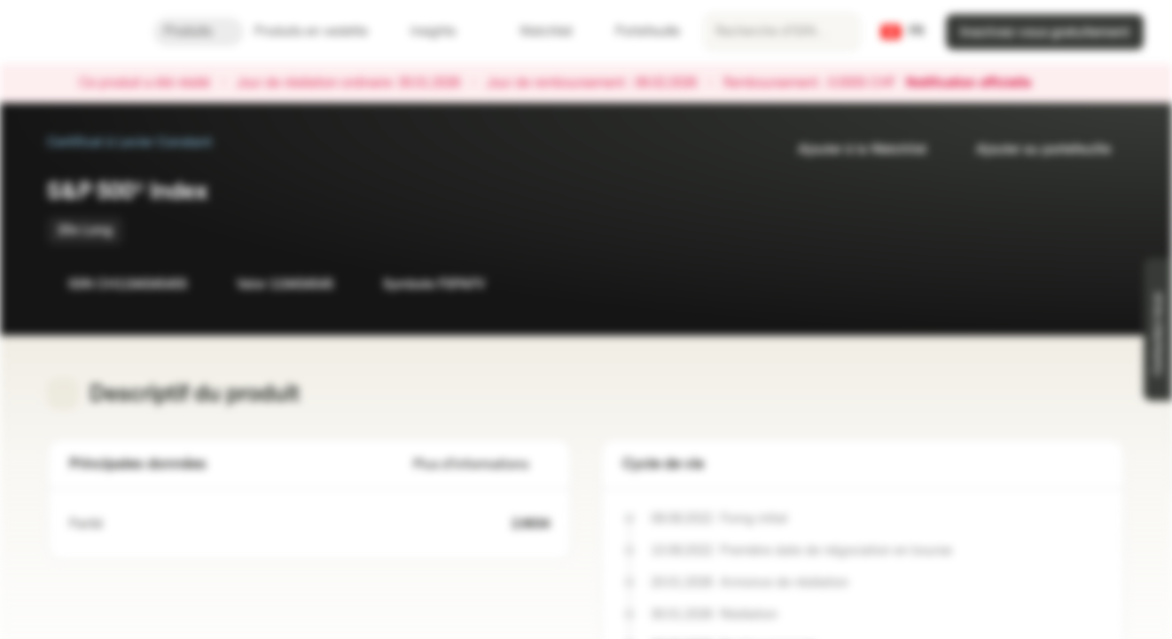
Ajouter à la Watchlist (851, 149)
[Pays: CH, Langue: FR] (902, 32)
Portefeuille (637, 31)
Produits (198, 31)
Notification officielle (977, 83)
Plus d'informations (481, 464)
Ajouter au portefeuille (1033, 149)
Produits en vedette (321, 31)
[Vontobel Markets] (76, 32)
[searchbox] (782, 32)
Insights (443, 31)
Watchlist (535, 31)
